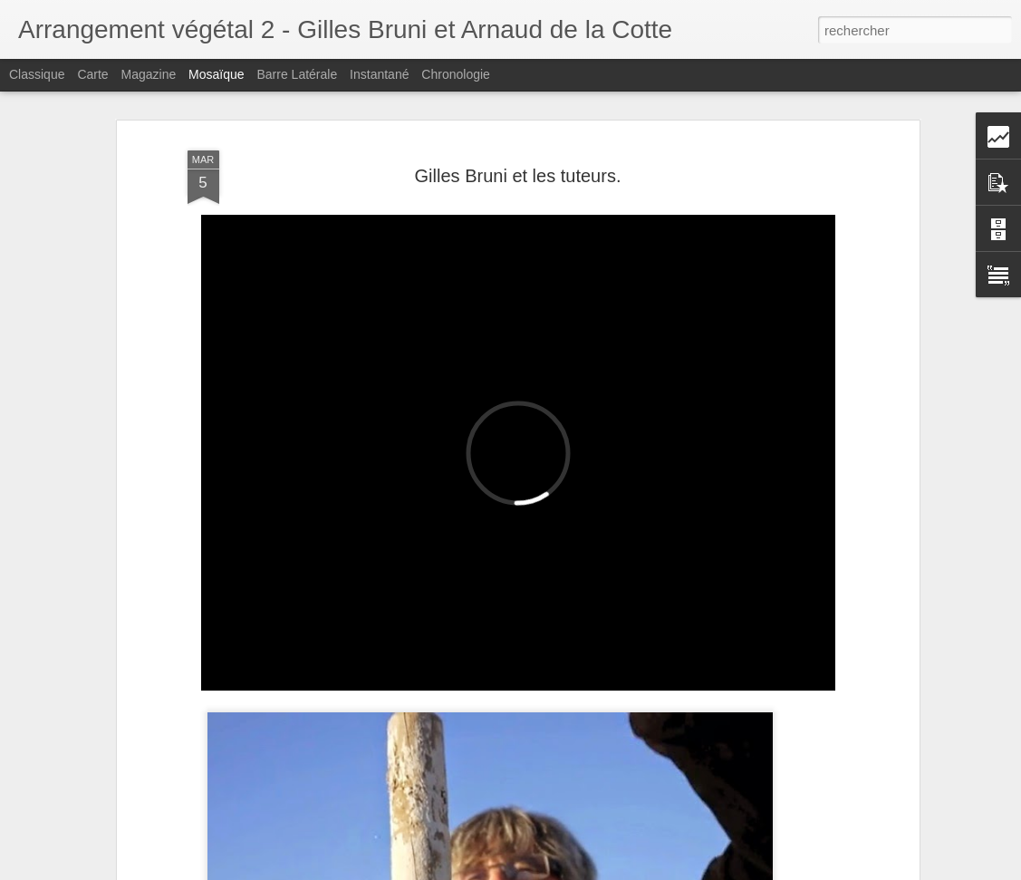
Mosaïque (216, 74)
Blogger (575, 870)
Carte (92, 74)
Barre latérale (296, 74)
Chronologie (455, 74)
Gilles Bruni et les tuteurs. (518, 155)
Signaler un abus (635, 870)
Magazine (149, 74)
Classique (36, 74)
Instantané (379, 74)
